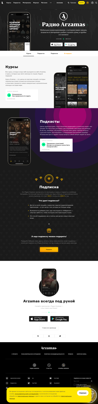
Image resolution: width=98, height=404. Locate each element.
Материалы (27, 3)
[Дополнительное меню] (51, 3)
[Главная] (49, 348)
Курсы (8, 3)
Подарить (49, 249)
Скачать (81, 2)
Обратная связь (81, 354)
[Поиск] (96, 3)
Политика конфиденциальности (54, 354)
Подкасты (16, 3)
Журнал (36, 3)
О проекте (15, 354)
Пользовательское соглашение (31, 354)
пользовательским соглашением (26, 394)
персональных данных (26, 396)
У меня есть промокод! (49, 328)
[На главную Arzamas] (2, 2)
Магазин (44, 3)
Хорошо (82, 393)
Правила (70, 354)
